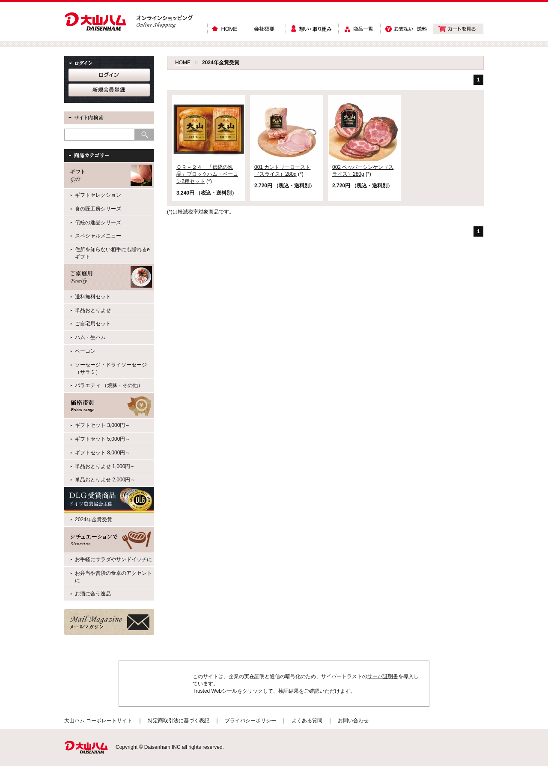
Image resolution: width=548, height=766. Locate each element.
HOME (183, 63)
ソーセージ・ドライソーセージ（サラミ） (111, 368)
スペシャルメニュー (98, 236)
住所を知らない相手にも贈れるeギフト (112, 253)
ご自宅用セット (93, 324)
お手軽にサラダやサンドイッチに (113, 559)
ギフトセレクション (98, 195)
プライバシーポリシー (250, 721)
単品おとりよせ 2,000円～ (105, 480)
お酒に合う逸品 (93, 594)
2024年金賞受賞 (93, 520)
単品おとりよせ (93, 310)
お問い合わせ (353, 721)
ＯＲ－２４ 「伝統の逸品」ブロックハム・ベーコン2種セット (207, 174)
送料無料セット (93, 297)
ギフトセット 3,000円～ (102, 425)
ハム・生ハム (90, 337)
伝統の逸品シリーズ (98, 222)
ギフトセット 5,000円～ (102, 439)
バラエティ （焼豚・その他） (109, 385)
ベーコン (85, 351)
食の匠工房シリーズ (98, 209)
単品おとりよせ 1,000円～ (105, 466)
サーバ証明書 (382, 676)
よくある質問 (307, 721)
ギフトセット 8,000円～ (102, 453)
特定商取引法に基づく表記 (178, 721)
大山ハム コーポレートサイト (98, 721)
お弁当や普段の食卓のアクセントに (113, 576)
